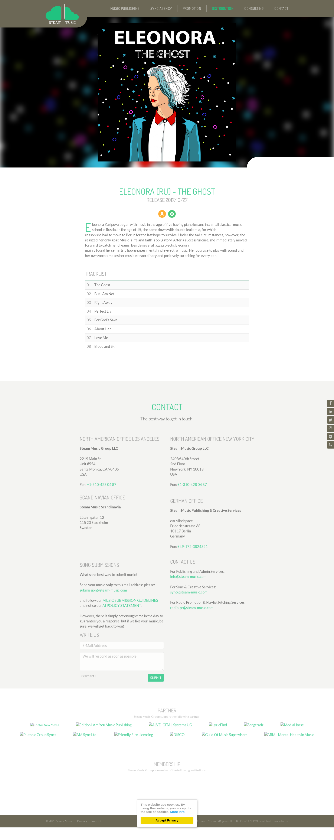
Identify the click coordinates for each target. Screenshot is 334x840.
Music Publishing (125, 8)
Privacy (82, 833)
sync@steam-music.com (188, 623)
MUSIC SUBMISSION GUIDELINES (130, 640)
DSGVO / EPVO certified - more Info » (262, 833)
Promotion (192, 8)
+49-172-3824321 (192, 579)
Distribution (222, 8)
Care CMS (203, 833)
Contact (281, 8)
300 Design (167, 833)
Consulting (253, 8)
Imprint (96, 833)
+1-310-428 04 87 (101, 518)
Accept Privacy (167, 820)
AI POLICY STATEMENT (121, 646)
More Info (177, 812)
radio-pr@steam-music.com (191, 638)
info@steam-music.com (188, 607)
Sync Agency (161, 8)
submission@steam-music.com (103, 630)
